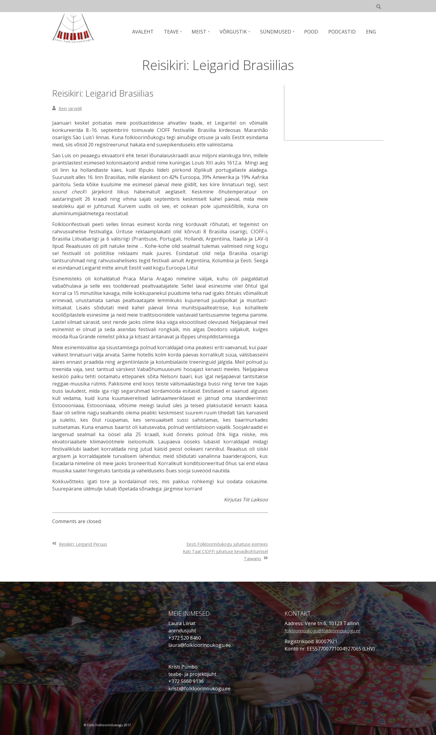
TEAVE (178, 31)
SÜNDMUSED (279, 31)
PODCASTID (344, 31)
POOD (314, 31)
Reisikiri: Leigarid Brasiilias (117, 92)
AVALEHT (151, 31)
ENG (372, 31)
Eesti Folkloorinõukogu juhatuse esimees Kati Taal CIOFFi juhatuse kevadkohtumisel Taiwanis (230, 551)
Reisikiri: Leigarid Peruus (87, 544)
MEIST (205, 31)
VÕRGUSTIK (238, 31)
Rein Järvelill (72, 108)
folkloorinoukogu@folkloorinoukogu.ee (330, 630)
